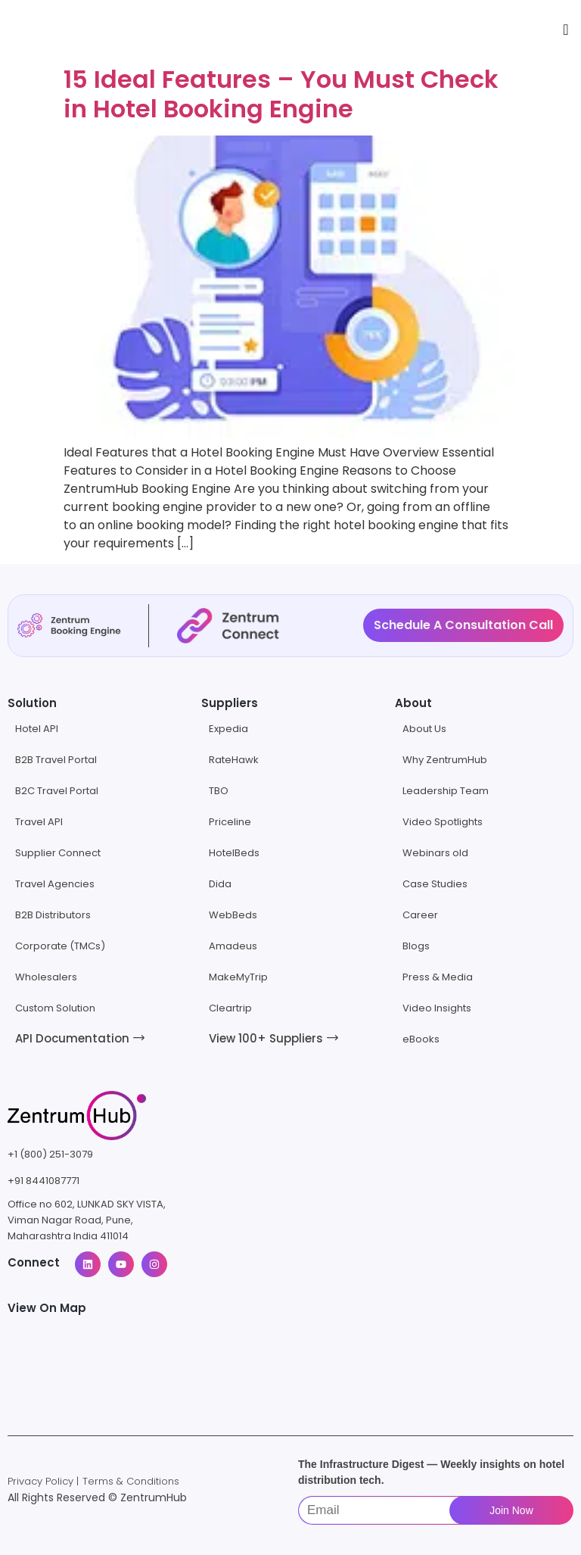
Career (420, 915)
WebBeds (233, 915)
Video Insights (436, 1008)
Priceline (230, 822)
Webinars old (435, 853)
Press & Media (437, 977)
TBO (218, 791)
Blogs (416, 946)
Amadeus (233, 946)
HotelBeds (234, 853)
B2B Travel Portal (56, 760)
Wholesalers (46, 977)
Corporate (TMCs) (60, 946)
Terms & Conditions (130, 1481)
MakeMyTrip (238, 977)
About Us (424, 728)
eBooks (421, 1039)
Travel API (39, 822)
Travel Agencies (55, 884)
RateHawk (234, 760)
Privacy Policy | (43, 1481)
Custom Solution (55, 1008)
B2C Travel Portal (56, 791)
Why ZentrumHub (444, 760)
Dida (220, 884)
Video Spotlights (442, 822)
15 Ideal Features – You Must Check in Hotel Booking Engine (281, 93)
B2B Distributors (53, 915)
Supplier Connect (58, 853)
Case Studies (435, 884)
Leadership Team (445, 791)
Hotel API (36, 728)
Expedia (228, 728)
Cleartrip (230, 1008)
